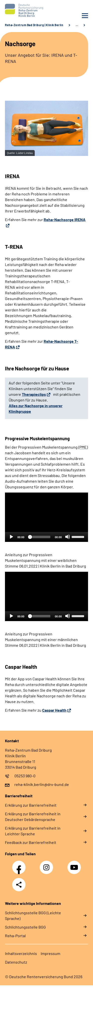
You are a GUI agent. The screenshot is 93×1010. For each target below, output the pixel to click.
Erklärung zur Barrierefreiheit (31, 805)
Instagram (48, 864)
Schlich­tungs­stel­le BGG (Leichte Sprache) (33, 915)
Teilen (19, 884)
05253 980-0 (24, 775)
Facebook (20, 864)
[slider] (39, 537)
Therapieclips (34, 394)
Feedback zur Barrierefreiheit (30, 842)
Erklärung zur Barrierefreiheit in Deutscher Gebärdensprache (33, 816)
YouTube (74, 864)
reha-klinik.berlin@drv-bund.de (41, 784)
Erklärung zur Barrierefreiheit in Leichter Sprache (33, 831)
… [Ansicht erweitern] (77, 24)
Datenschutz (16, 962)
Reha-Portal (15, 935)
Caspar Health (54, 710)
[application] (46, 517)
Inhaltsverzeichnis (21, 953)
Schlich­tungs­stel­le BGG (25, 927)
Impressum (50, 953)
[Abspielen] (11, 536)
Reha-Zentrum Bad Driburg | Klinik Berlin (34, 25)
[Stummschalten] (67, 536)
